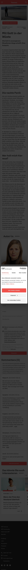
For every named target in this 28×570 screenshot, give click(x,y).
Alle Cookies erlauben (14, 290)
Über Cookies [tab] (22, 272)
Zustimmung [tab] (5, 272)
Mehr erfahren (10, 284)
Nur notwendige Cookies (14, 300)
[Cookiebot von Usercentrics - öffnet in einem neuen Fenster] (20, 269)
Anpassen (14, 295)
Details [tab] (14, 272)
